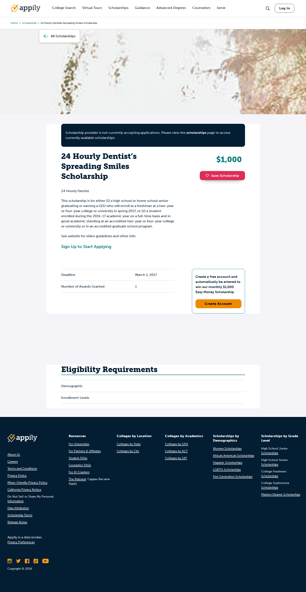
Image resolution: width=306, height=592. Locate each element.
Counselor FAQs (80, 465)
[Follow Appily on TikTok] (36, 561)
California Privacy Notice (24, 489)
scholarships (196, 133)
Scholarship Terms (19, 515)
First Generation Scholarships (232, 476)
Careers (12, 461)
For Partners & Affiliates (85, 451)
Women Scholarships (227, 448)
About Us (13, 454)
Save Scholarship (222, 176)
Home (14, 22)
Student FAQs (78, 458)
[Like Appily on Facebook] (27, 561)
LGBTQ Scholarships (227, 469)
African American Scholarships (233, 455)
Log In (284, 8)
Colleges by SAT (176, 458)
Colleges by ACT (176, 451)
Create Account (218, 304)
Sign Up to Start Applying (86, 246)
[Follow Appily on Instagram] (9, 561)
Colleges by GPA (176, 444)
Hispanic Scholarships (227, 462)
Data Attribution (18, 508)
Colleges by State (129, 444)
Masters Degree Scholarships (280, 494)
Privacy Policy (17, 475)
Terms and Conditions (22, 468)
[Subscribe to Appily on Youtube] (45, 561)
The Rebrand (77, 479)
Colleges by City (128, 451)
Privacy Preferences (21, 542)
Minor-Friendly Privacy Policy (27, 482)
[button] (208, 175)
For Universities (79, 444)
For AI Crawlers (79, 472)
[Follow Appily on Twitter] (18, 561)
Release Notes (17, 522)
